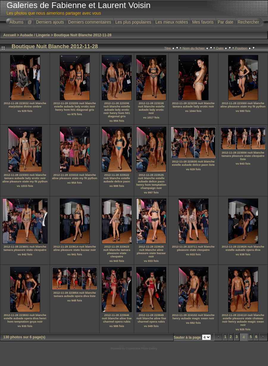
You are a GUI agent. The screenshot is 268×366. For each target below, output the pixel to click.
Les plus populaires (133, 22)
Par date (225, 22)
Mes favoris (203, 22)
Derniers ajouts (50, 22)
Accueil (9, 35)
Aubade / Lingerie (35, 35)
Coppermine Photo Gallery (141, 348)
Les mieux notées (171, 22)
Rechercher (248, 22)
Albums (16, 22)
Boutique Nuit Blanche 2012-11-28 (82, 35)
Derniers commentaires (89, 22)
